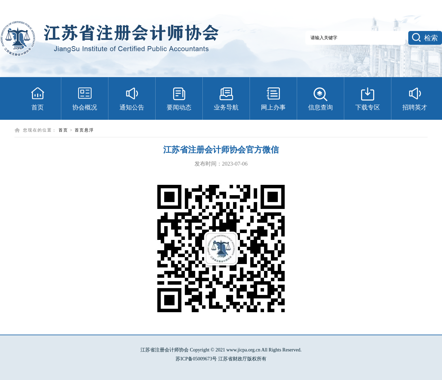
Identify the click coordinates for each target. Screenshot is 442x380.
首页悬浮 (84, 130)
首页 (63, 130)
